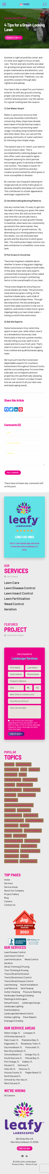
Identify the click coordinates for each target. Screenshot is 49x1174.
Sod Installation (29, 846)
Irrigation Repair (24, 785)
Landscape (10, 795)
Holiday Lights (30, 780)
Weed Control (14, 604)
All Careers (9, 1095)
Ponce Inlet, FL (32, 1047)
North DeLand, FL (12, 1076)
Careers (8, 901)
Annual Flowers (23, 764)
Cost (24, 769)
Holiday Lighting (13, 780)
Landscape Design (26, 795)
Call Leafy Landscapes (25, 499)
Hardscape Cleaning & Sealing (19, 995)
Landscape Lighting (13, 1006)
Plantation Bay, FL (30, 1040)
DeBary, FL (27, 1061)
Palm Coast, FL (11, 1040)
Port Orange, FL (11, 1061)
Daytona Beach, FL (13, 1047)
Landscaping (11, 800)
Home (7, 880)
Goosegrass (11, 774)
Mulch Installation (32, 830)
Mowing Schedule (13, 830)
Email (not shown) (14, 443)
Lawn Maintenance (34, 820)
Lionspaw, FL (29, 1033)
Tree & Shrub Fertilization (16, 974)
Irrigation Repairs (13, 790)
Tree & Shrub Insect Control (17, 977)
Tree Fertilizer (12, 851)
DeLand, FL (9, 1065)
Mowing (24, 825)
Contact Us (9, 905)
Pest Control (20, 836)
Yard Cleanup (11, 861)
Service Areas (11, 887)
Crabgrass (34, 769)
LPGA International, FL (14, 1036)
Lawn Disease (24, 810)
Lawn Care (11, 583)
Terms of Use (31, 1164)
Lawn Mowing (11, 825)
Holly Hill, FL (10, 1069)
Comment (11, 453)
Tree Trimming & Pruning (16, 970)
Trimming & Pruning (30, 851)
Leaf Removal (10, 988)
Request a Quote (14, 37)
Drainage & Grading (13, 1021)
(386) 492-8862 (24, 1148)
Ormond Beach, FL (13, 1054)
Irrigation (10, 785)
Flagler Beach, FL (33, 1072)
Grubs (22, 774)
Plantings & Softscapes (15, 999)
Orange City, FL (32, 1054)
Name (9, 432)
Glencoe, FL (24, 1069)
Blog (6, 898)
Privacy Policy (18, 1164)
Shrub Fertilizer (32, 841)
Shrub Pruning (12, 846)
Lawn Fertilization (17, 599)
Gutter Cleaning (12, 992)
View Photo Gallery (14, 635)
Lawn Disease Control (19, 588)
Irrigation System (31, 790)
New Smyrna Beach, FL (15, 1051)
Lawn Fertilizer (31, 815)
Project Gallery (11, 894)
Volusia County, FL (13, 1072)
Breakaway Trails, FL (31, 1043)
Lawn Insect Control (18, 593)
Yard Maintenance (28, 861)
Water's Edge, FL (12, 1033)
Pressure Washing (32, 992)
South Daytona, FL (13, 1058)
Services (8, 883)
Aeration (10, 609)
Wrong (24, 856)
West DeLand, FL (12, 1083)
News (8, 836)
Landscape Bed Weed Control (18, 1013)
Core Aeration (12, 769)
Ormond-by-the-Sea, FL (15, 1080)
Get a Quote (11, 576)
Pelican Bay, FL (32, 1058)
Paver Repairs (30, 1017)
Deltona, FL (23, 1065)
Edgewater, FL (11, 1043)
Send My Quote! (16, 734)
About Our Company (14, 890)
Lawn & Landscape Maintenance (19, 805)
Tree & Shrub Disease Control (18, 981)
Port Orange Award (14, 841)
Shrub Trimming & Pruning (16, 967)
